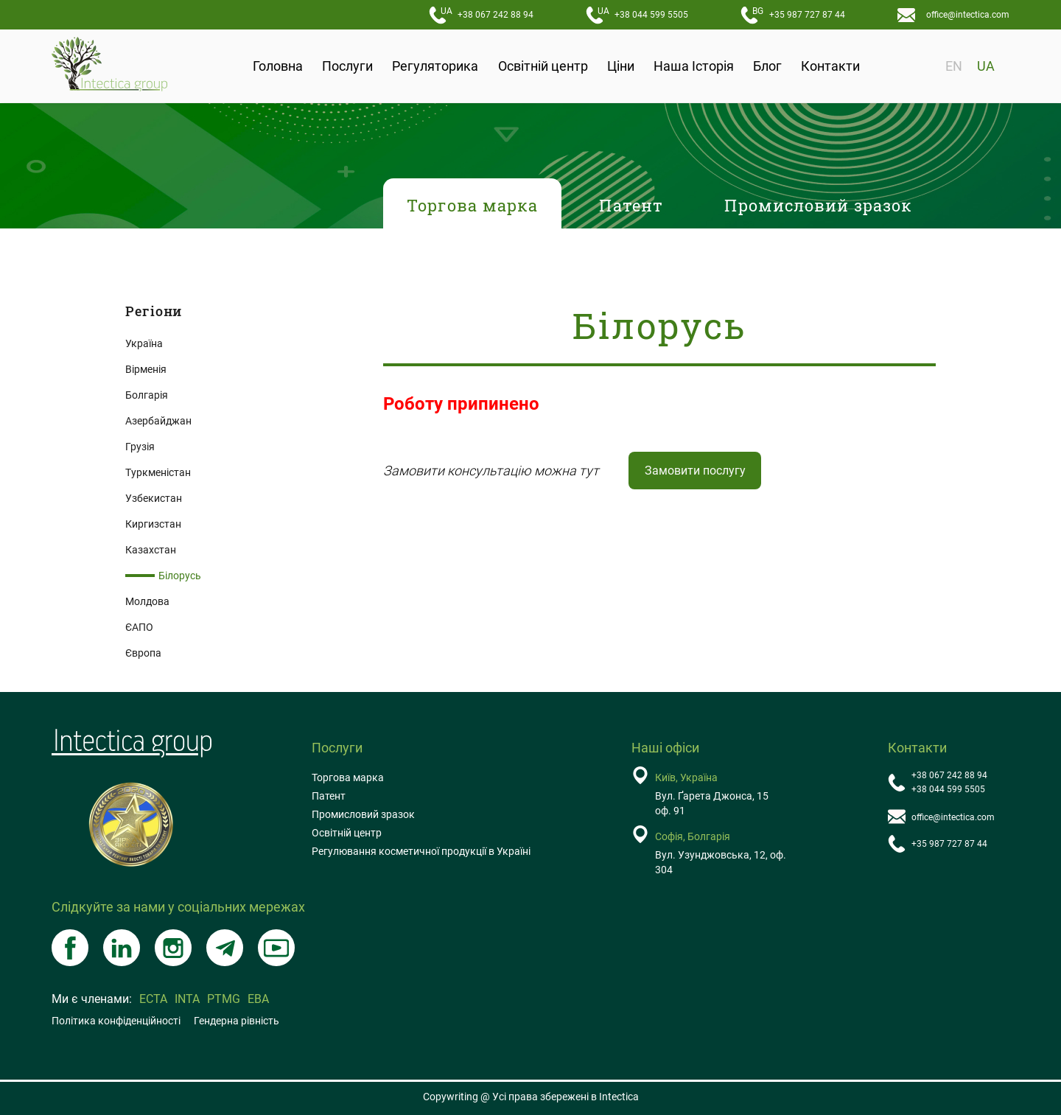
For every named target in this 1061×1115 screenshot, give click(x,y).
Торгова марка (348, 777)
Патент (329, 796)
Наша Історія (694, 66)
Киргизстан (153, 524)
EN (953, 66)
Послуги (347, 66)
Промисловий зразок (363, 814)
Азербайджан (158, 421)
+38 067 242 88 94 (487, 13)
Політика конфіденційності (116, 1021)
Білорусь (179, 575)
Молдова (147, 601)
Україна (144, 343)
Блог (767, 66)
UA (986, 66)
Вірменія (146, 369)
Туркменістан (158, 472)
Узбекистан (153, 498)
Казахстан (150, 550)
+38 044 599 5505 (643, 13)
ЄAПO (139, 627)
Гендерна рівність (236, 1021)
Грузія (140, 446)
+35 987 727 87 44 (798, 13)
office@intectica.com (967, 15)
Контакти (830, 66)
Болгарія (146, 395)
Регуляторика (435, 66)
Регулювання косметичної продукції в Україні (421, 851)
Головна (278, 66)
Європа (143, 653)
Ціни (620, 66)
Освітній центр (543, 66)
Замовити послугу (695, 471)
